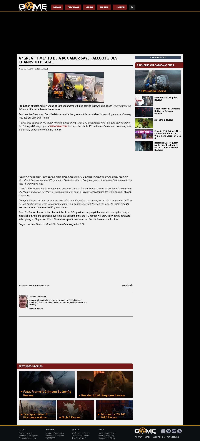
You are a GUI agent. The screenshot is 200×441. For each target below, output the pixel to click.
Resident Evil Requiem (28, 436)
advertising (173, 437)
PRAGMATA (50, 438)
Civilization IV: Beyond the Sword (112, 433)
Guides (104, 7)
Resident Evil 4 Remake (108, 438)
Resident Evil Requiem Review (166, 98)
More (121, 7)
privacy (138, 437)
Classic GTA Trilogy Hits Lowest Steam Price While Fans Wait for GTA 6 (167, 135)
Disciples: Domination (54, 433)
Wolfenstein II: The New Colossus (86, 433)
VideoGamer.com (58, 126)
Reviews (73, 7)
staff (148, 437)
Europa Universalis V (27, 438)
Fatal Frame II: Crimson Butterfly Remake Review (167, 111)
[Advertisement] (76, 339)
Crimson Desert (25, 433)
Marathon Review (163, 120)
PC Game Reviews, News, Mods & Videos (33, 6)
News (57, 7)
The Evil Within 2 (79, 438)
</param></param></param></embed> (76, 285)
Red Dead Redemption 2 (108, 436)
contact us (159, 437)
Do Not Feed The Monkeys (83, 436)
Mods (89, 7)
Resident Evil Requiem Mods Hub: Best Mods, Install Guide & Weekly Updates (166, 146)
